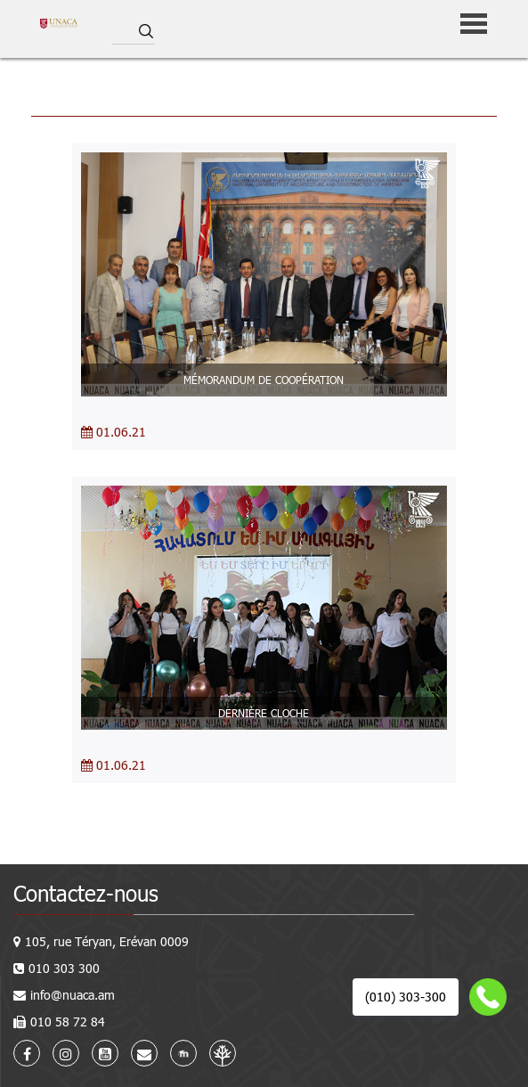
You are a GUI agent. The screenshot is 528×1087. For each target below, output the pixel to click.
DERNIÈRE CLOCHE (263, 713)
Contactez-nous (85, 893)
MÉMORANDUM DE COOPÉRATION (263, 379)
